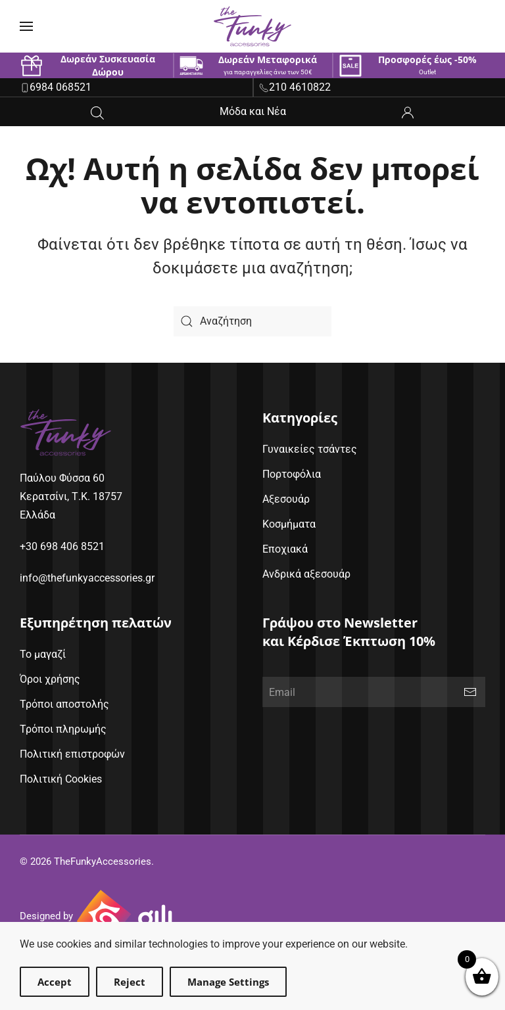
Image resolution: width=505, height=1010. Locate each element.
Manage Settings (228, 981)
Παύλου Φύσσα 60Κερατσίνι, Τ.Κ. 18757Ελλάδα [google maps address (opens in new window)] (71, 496)
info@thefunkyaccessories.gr (87, 578)
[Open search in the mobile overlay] (97, 112)
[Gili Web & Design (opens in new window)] (125, 917)
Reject (129, 981)
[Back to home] (252, 26)
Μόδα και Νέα (253, 111)
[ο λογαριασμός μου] (407, 111)
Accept (54, 981)
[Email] (373, 692)
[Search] (252, 321)
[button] (26, 26)
